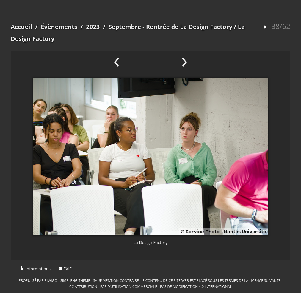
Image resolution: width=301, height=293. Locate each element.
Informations (35, 269)
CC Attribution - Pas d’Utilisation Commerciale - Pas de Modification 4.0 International (150, 286)
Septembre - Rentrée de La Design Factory (170, 27)
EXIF (65, 269)
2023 (93, 27)
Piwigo (51, 280)
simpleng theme (75, 280)
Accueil (21, 27)
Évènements (59, 27)
